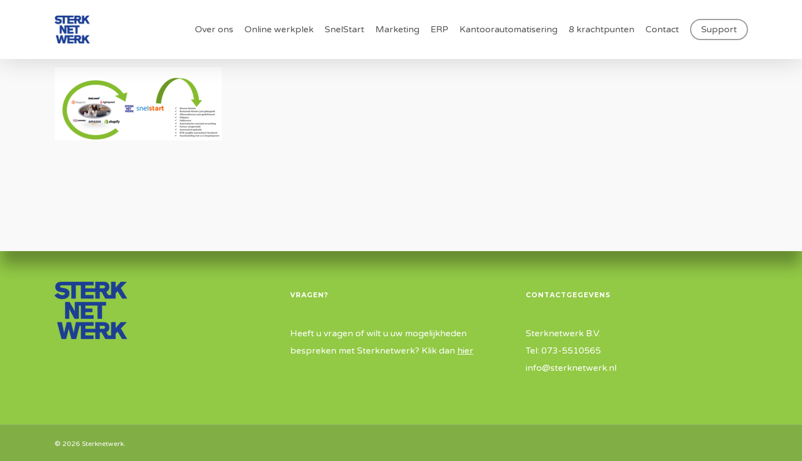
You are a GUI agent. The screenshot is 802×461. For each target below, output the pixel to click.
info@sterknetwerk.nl (571, 368)
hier (465, 350)
